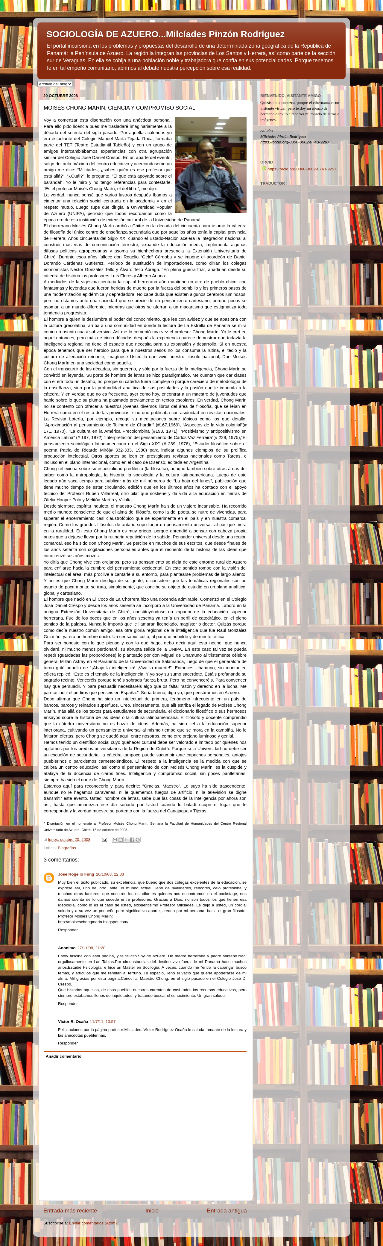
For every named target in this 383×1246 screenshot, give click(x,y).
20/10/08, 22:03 (110, 874)
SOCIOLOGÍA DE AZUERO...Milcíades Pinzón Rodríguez (165, 34)
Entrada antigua (227, 1210)
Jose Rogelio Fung (76, 874)
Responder (68, 930)
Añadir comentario (63, 1056)
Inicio (152, 1210)
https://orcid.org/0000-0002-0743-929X (299, 169)
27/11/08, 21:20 (91, 948)
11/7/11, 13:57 (102, 1021)
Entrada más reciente (70, 1210)
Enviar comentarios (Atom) (93, 1223)
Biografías (67, 848)
